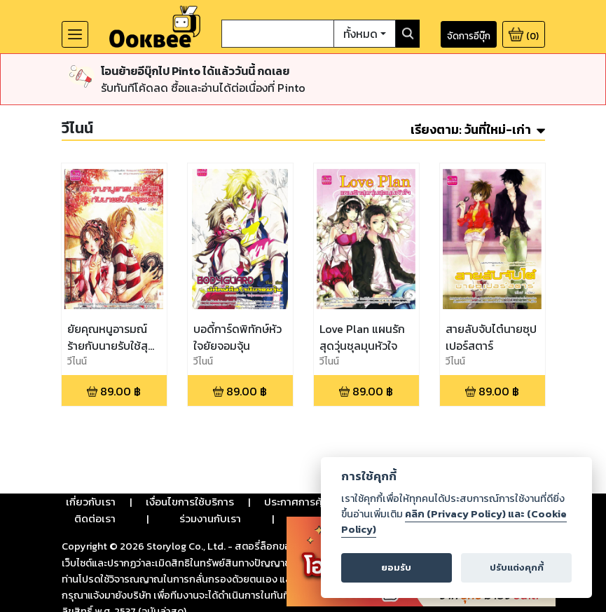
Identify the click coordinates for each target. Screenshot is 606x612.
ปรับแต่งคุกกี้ (517, 567)
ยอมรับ (396, 567)
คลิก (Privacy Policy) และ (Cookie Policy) (454, 521)
